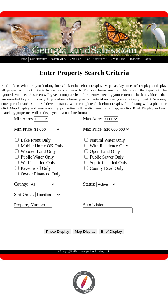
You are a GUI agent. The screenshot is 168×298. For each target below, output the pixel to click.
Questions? (99, 58)
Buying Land (117, 58)
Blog (87, 58)
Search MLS (58, 58)
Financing (135, 58)
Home (23, 58)
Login (147, 58)
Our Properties (38, 58)
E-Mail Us (75, 58)
